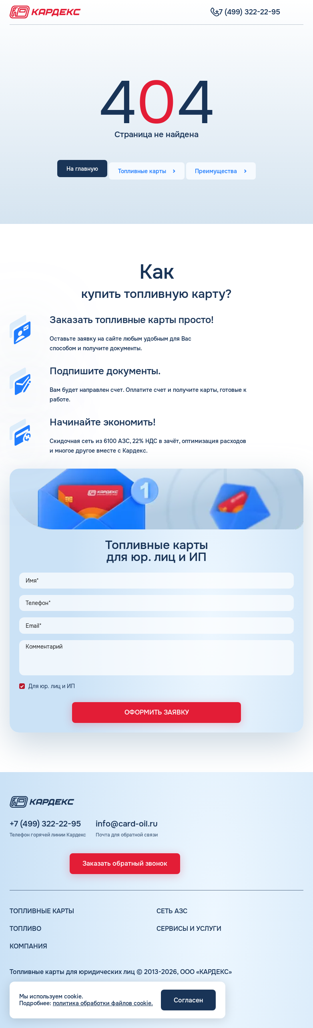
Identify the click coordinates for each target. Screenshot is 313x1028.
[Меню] (298, 12)
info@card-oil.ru (127, 824)
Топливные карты (142, 170)
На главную (76, 170)
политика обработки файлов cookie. (103, 1003)
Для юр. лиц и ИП (51, 686)
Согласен (188, 1000)
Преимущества (223, 170)
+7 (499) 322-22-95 (45, 824)
